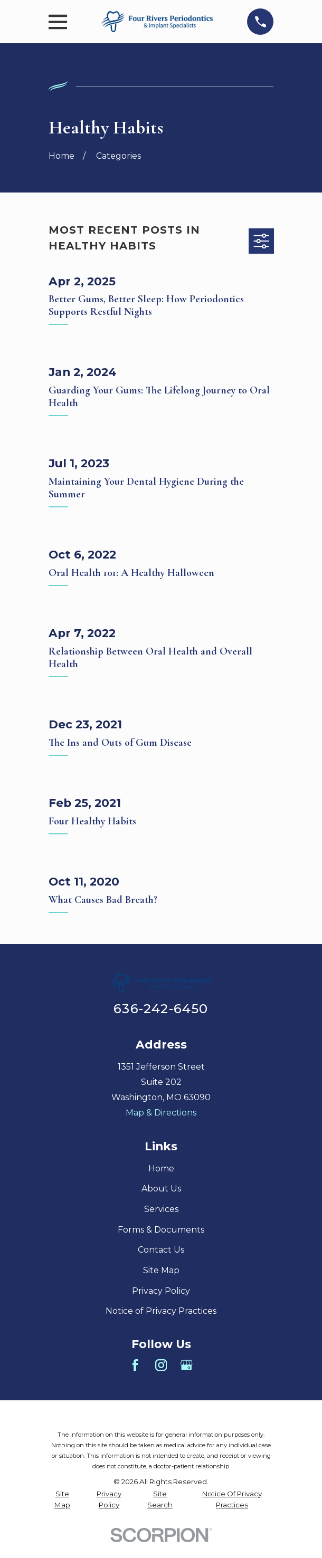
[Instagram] (161, 1365)
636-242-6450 (160, 1008)
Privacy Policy (161, 1291)
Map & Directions (161, 1113)
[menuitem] (63, 1499)
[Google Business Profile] (186, 1365)
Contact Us (161, 1250)
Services (161, 1209)
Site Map (161, 1270)
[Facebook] (135, 1365)
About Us (161, 1189)
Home (161, 1168)
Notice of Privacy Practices (161, 1311)
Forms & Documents (161, 1230)
